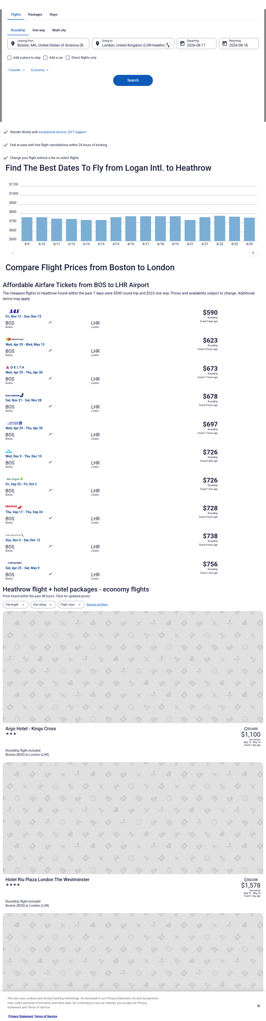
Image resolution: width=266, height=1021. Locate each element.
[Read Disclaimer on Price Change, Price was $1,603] (233, 505)
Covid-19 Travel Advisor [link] (58, 763)
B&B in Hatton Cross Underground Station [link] (164, 839)
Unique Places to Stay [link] (85, 978)
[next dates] (253, 279)
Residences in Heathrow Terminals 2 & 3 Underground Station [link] (178, 821)
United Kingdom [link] (48, 5)
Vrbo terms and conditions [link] (154, 948)
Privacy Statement (21, 1016)
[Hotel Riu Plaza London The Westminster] (176, 556)
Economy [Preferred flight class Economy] (235, 93)
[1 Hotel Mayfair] (176, 677)
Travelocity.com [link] (12, 5)
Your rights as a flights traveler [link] (221, 963)
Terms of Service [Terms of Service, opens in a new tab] (45, 1016)
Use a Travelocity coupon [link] (218, 956)
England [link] (67, 5)
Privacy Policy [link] (146, 926)
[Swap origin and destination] (95, 106)
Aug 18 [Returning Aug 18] (229, 108)
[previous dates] (13, 279)
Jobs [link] (10, 934)
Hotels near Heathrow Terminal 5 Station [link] (163, 856)
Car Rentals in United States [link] (89, 956)
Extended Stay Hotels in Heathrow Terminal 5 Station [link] (42, 856)
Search (133, 135)
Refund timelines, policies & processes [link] (226, 948)
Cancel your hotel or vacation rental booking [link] (230, 934)
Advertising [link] (14, 978)
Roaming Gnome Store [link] (21, 970)
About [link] (11, 926)
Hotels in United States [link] (86, 926)
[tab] (114, 77)
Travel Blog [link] (79, 985)
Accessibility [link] (145, 956)
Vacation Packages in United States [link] (94, 941)
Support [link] (207, 926)
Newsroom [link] (14, 956)
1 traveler (211, 93)
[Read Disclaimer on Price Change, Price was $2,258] (233, 545)
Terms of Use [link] (146, 941)
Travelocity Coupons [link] (84, 970)
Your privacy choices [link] (150, 963)
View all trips (133, 712)
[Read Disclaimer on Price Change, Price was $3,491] (233, 671)
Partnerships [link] (15, 948)
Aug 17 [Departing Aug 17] (189, 108)
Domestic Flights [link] (82, 948)
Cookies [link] (143, 934)
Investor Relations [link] (18, 963)
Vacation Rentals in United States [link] (92, 934)
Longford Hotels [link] (16, 839)
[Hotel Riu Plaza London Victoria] (176, 596)
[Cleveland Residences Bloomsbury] (176, 636)
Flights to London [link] (87, 5)
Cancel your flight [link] (213, 941)
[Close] (259, 1006)
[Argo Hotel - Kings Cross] (176, 516)
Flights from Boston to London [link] (120, 5)
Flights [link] (30, 5)
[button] (133, 793)
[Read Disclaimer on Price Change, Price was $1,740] (233, 625)
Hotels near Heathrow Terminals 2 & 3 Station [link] (37, 821)
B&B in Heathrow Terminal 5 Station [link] (159, 847)
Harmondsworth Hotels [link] (151, 830)
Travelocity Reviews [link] (84, 963)
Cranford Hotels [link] (16, 830)
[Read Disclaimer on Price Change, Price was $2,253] (233, 585)
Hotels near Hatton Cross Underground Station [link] (38, 847)
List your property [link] (18, 941)
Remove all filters (97, 491)
